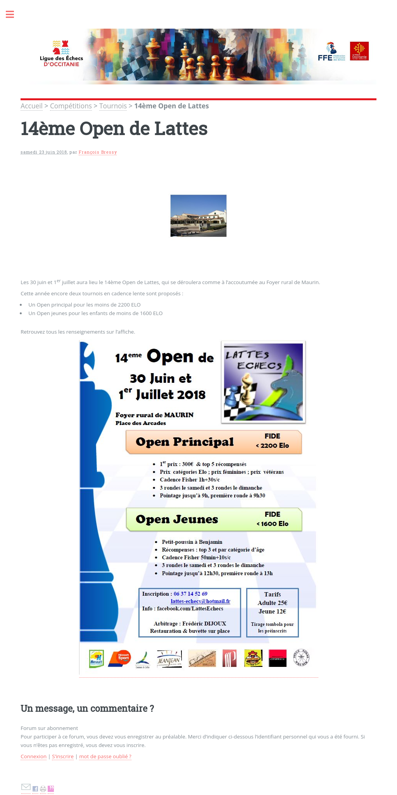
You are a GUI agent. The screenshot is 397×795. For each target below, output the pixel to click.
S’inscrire (63, 756)
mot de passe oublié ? (105, 756)
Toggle (14, 14)
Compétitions (71, 105)
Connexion (34, 756)
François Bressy (98, 152)
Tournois (113, 105)
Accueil (32, 105)
